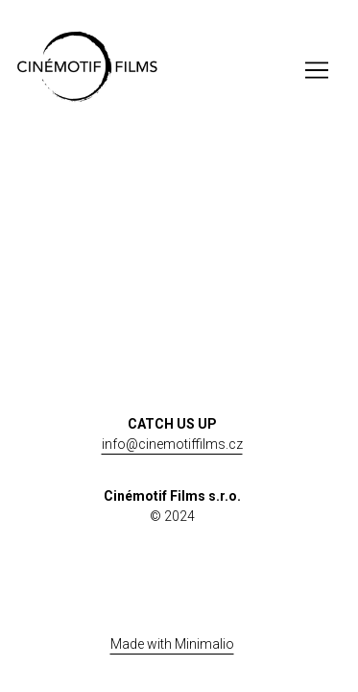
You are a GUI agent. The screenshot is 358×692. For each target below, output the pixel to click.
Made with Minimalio (172, 644)
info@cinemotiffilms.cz (172, 444)
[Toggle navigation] (316, 70)
